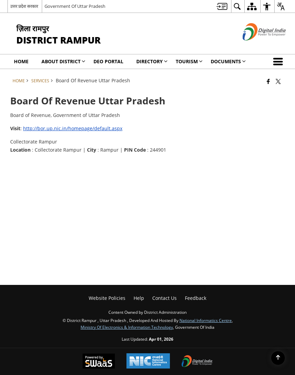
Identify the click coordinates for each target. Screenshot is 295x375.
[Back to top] (278, 358)
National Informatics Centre (205, 320)
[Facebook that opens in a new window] (268, 81)
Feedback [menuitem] (195, 298)
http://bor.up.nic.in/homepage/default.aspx (72, 128)
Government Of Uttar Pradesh (75, 6)
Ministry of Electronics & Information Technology (127, 327)
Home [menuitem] (21, 61)
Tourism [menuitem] (189, 61)
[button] (279, 61)
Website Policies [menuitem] (107, 298)
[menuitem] (222, 6)
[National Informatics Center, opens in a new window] (148, 361)
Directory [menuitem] (152, 61)
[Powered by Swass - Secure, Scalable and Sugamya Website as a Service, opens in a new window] (98, 361)
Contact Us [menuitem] (164, 298)
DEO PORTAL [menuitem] (108, 61)
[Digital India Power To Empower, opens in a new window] (197, 361)
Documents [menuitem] (228, 61)
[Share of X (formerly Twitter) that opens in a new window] (278, 81)
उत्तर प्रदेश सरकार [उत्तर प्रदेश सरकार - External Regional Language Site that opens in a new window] (24, 6)
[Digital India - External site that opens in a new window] (256, 46)
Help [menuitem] (139, 298)
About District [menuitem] (63, 61)
